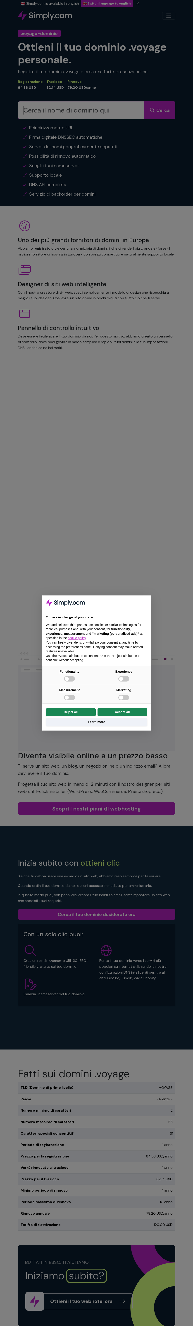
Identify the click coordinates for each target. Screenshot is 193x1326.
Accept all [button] (122, 712)
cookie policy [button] (77, 638)
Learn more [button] (96, 722)
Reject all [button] (71, 712)
